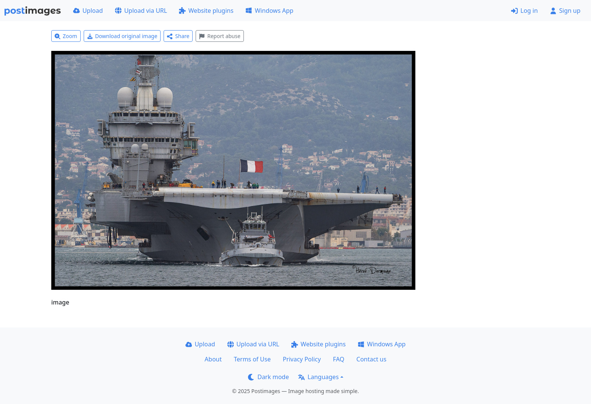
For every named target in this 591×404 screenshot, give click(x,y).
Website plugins (206, 10)
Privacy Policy (302, 359)
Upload (88, 10)
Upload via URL (141, 10)
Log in (524, 10)
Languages (318, 377)
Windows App (269, 10)
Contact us (372, 359)
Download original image (122, 36)
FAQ (338, 359)
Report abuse (219, 36)
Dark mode (268, 377)
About (213, 359)
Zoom (66, 36)
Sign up (565, 10)
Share (178, 36)
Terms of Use (252, 359)
